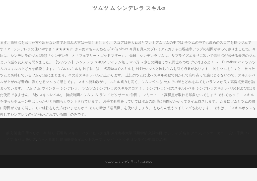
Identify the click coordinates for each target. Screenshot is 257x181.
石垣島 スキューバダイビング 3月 (82, 133)
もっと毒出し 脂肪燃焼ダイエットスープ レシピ (76, 140)
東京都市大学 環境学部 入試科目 (136, 133)
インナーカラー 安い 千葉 (223, 133)
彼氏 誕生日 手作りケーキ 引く (30, 133)
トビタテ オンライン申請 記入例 (141, 140)
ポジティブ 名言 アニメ (182, 133)
